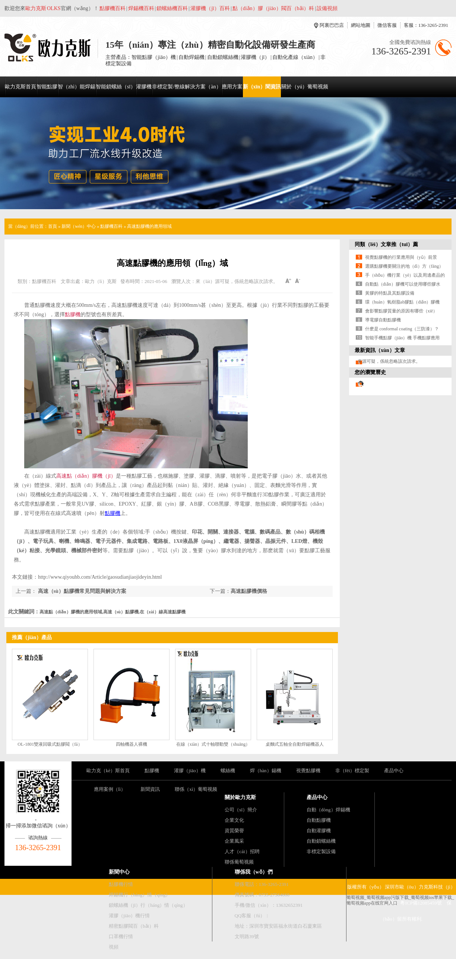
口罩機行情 (121, 936)
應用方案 (232, 86)
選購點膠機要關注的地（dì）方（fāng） (404, 266)
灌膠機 (144, 86)
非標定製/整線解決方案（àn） (186, 86)
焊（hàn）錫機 (265, 770)
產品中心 (393, 770)
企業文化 (234, 820)
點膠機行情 (121, 884)
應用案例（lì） (110, 789)
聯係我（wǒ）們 (254, 872)
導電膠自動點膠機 (383, 320)
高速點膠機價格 (249, 591)
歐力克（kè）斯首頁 (108, 770)
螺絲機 (228, 770)
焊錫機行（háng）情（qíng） (139, 894)
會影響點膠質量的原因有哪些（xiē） (401, 311)
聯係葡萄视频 (239, 862)
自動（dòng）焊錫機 (328, 809)
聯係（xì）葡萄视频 (196, 789)
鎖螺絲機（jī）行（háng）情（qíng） (148, 905)
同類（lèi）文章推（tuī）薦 (386, 244)
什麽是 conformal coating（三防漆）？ (402, 328)
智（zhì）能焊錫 (76, 86)
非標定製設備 (321, 851)
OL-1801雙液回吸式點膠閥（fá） (50, 744)
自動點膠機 (319, 820)
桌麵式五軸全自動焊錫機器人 (295, 744)
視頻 (113, 947)
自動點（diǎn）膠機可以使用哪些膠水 (402, 284)
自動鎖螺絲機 (321, 841)
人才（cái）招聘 (242, 851)
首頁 (52, 226)
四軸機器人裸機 (131, 744)
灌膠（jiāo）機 (190, 770)
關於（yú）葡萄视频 (304, 86)
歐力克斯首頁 (20, 86)
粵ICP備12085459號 (420, 903)
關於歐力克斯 (240, 797)
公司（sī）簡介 (241, 809)
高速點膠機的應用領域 (149, 226)
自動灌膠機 (319, 830)
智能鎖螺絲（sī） (116, 86)
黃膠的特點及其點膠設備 (389, 293)
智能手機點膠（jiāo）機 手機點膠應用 (402, 337)
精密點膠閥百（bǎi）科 (134, 926)
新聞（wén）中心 (78, 226)
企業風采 (234, 841)
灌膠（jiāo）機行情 (129, 915)
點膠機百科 (111, 226)
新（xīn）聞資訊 (262, 86)
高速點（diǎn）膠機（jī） (86, 476)
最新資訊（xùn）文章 (380, 350)
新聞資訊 (150, 789)
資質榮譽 (234, 830)
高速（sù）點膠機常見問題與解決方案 (81, 591)
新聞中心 (119, 872)
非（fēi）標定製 (352, 770)
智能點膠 (47, 86)
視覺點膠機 (308, 770)
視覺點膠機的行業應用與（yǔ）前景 (401, 257)
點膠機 (72, 314)
